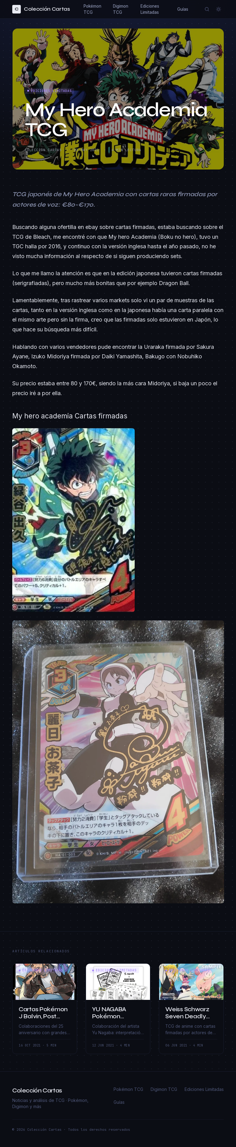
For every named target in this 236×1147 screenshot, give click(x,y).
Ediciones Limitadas (149, 9)
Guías (182, 9)
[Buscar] (207, 9)
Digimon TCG (120, 9)
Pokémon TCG (92, 9)
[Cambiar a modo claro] (218, 9)
